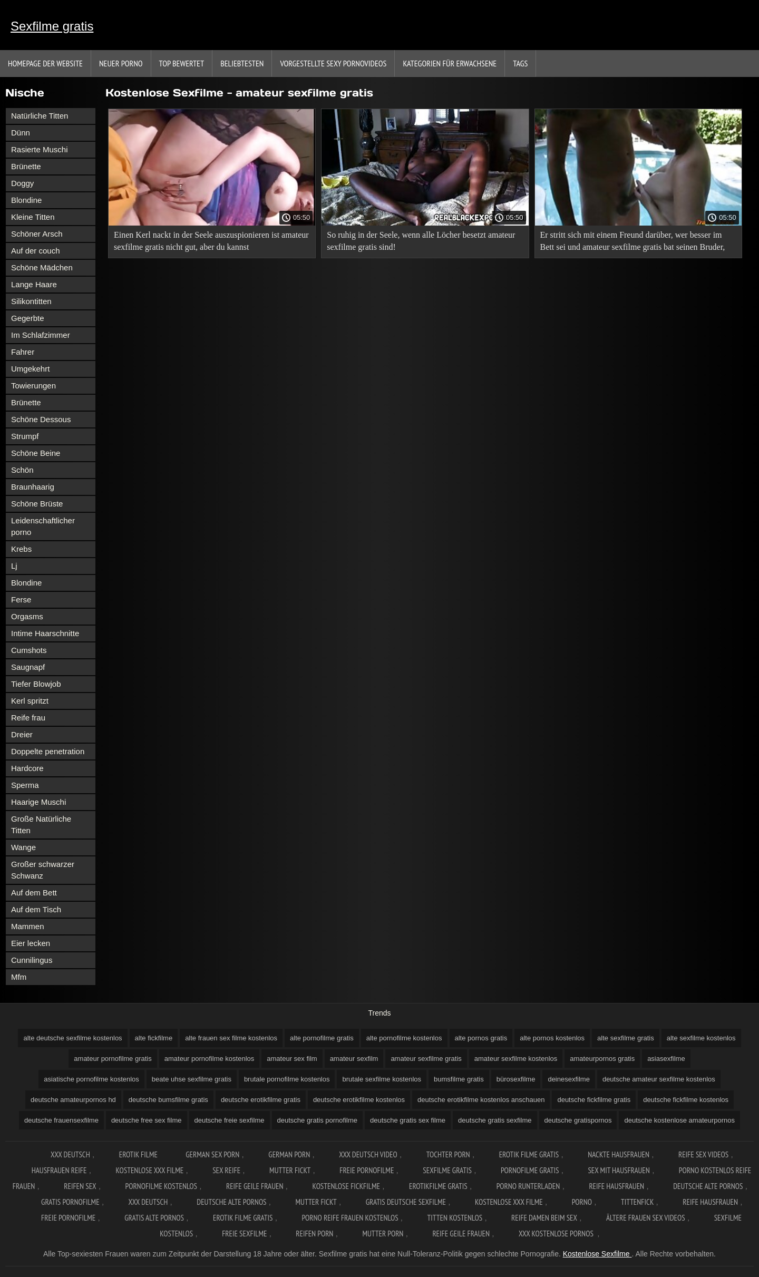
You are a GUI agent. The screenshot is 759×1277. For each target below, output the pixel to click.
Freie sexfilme (244, 1234)
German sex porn (212, 1154)
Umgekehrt (30, 368)
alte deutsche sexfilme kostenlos (72, 1038)
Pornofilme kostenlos (161, 1186)
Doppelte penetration (47, 751)
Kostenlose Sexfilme (597, 1254)
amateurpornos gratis (602, 1058)
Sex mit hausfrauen (618, 1170)
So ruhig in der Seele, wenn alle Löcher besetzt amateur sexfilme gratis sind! (421, 240)
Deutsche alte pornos (708, 1186)
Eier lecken (30, 943)
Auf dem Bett (34, 892)
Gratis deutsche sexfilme (406, 1202)
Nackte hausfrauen (618, 1154)
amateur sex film (292, 1058)
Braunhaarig (32, 486)
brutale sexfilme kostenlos (381, 1079)
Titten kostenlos (455, 1218)
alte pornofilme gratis (322, 1038)
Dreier (22, 734)
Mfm (18, 976)
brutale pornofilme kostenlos (287, 1079)
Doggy (22, 183)
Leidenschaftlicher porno (43, 526)
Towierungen (33, 385)
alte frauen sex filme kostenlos (231, 1038)
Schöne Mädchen (42, 267)
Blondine (26, 200)
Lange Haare (34, 284)
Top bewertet (182, 63)
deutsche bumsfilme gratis (168, 1100)
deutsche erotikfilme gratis (260, 1100)
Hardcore (27, 768)
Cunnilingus (31, 960)
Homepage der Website (45, 63)
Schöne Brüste (37, 503)
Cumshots (29, 650)
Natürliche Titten (39, 115)
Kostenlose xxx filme (149, 1170)
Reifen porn (314, 1234)
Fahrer (22, 351)
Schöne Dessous (41, 419)
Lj (14, 565)
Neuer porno (121, 63)
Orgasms (27, 616)
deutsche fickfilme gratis (593, 1100)
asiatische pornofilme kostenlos (91, 1079)
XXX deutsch (148, 1202)
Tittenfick (637, 1202)
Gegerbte (27, 318)
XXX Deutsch (70, 1154)
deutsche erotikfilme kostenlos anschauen (480, 1100)
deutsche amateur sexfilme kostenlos (658, 1079)
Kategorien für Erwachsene (450, 63)
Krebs (21, 548)
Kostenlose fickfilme (346, 1186)
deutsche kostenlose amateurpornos (679, 1120)
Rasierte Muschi (39, 149)
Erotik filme (138, 1154)
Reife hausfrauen (616, 1186)
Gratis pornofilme (70, 1202)
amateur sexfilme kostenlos (516, 1058)
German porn (289, 1154)
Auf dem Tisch (36, 909)
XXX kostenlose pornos (557, 1234)
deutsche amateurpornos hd (73, 1100)
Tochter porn (448, 1154)
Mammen (27, 926)
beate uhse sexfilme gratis (191, 1079)
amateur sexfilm (354, 1058)
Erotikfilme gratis (438, 1186)
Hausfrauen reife (59, 1170)
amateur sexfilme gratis (426, 1058)
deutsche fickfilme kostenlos (685, 1100)
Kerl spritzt (29, 700)
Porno (582, 1202)
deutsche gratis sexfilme (494, 1120)
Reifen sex (80, 1186)
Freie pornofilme (366, 1170)
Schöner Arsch (37, 233)
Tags (520, 63)
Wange (23, 847)
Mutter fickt (289, 1170)
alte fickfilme (154, 1038)
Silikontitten (31, 301)
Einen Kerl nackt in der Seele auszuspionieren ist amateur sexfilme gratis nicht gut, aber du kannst (211, 240)
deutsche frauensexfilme (61, 1120)
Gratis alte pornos (154, 1218)
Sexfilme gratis (52, 26)
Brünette (26, 166)
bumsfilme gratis (459, 1079)
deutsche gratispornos (578, 1120)
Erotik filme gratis (529, 1154)
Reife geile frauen (255, 1186)
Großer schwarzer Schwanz (42, 870)
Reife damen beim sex (544, 1218)
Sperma (25, 785)
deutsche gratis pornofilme (317, 1120)
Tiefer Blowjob (36, 683)
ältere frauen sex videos (645, 1218)
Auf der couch (35, 250)
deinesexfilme (569, 1079)
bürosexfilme (516, 1079)
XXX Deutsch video (368, 1154)
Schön (22, 469)
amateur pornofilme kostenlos (209, 1058)
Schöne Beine (35, 453)
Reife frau (28, 717)
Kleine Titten (33, 216)
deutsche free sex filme (146, 1120)
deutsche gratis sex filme (407, 1120)
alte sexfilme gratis (625, 1038)
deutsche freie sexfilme (229, 1120)
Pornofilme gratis (530, 1170)
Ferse (21, 599)
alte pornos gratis (481, 1038)
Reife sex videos (703, 1154)
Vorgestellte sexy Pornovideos (333, 63)
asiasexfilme (666, 1058)
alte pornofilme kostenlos (404, 1038)
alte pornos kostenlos (552, 1038)
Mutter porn (382, 1234)
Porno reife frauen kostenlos (349, 1218)
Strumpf (25, 436)
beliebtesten (242, 63)
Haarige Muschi (38, 801)
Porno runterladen (528, 1186)
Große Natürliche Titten (41, 824)
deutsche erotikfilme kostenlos (359, 1100)
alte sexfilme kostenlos (701, 1038)
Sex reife (226, 1170)
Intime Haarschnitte (45, 633)
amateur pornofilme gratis (112, 1058)
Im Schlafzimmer (40, 334)
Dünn (20, 132)
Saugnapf (28, 666)
